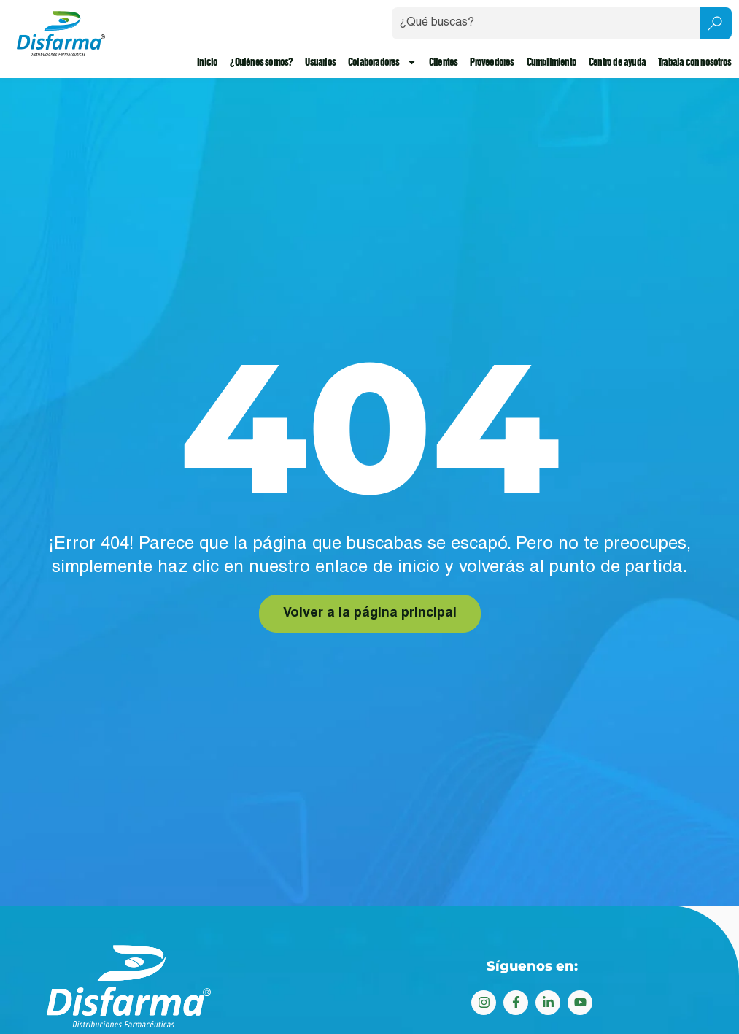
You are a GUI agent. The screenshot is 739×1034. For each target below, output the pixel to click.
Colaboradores (382, 62)
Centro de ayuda (617, 62)
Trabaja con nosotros (694, 62)
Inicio (207, 62)
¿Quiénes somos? (262, 62)
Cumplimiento (551, 62)
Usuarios (321, 62)
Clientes (443, 62)
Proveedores (492, 62)
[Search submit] (716, 23)
